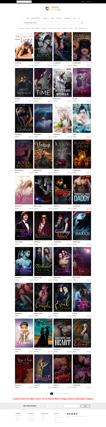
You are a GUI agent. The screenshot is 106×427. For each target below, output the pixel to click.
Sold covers (56, 415)
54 (65, 393)
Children (38, 28)
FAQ (79, 18)
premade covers (36, 18)
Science (70, 28)
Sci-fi (55, 28)
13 (59, 393)
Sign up (89, 1)
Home (27, 18)
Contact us (59, 18)
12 (57, 393)
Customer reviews (19, 415)
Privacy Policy (56, 420)
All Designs (21, 28)
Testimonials (67, 18)
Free (52, 18)
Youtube (42, 420)
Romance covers (57, 417)
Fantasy (50, 28)
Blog (74, 18)
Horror (33, 28)
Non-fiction (81, 28)
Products (17, 417)
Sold (86, 28)
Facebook (43, 415)
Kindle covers (31, 418)
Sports (75, 28)
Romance (28, 28)
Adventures (64, 28)
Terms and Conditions (58, 422)
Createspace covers (32, 417)
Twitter (42, 417)
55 (67, 393)
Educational (43, 28)
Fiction (59, 28)
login (82, 1)
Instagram (43, 418)
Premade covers (31, 415)
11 (54, 393)
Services (46, 18)
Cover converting (31, 420)
